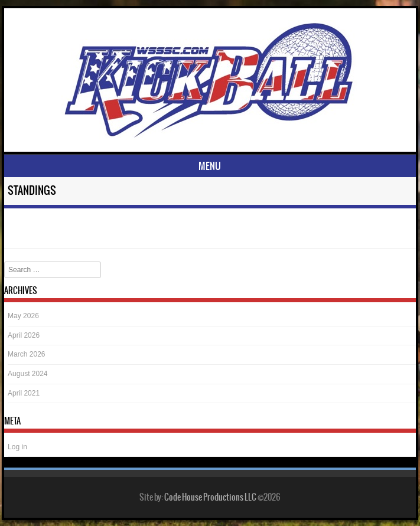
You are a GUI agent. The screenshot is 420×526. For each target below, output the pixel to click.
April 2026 (24, 335)
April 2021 (24, 393)
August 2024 (27, 374)
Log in (17, 447)
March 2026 (26, 354)
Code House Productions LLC (210, 497)
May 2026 (23, 316)
